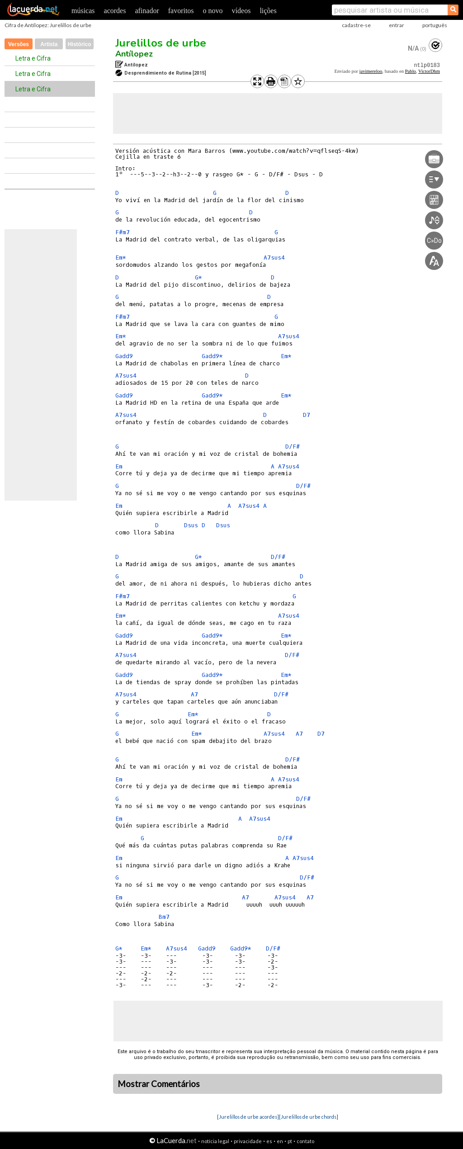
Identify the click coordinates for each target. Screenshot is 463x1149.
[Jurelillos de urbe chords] (308, 1117)
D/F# (292, 446)
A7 (194, 694)
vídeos (241, 10)
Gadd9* (212, 356)
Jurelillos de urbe (160, 43)
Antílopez (134, 53)
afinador (147, 10)
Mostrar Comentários (159, 1084)
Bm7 (164, 917)
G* (198, 277)
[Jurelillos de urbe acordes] (248, 1117)
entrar (396, 25)
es (269, 1141)
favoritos (181, 10)
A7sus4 (274, 257)
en (280, 1141)
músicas (83, 10)
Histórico (79, 44)
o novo (213, 10)
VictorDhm (429, 71)
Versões (18, 44)
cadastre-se (356, 25)
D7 (306, 415)
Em (119, 466)
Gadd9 (124, 356)
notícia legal (215, 1141)
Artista (48, 44)
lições (268, 10)
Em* (120, 257)
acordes (115, 10)
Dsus (191, 525)
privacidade (248, 1141)
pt (290, 1141)
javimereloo (370, 71)
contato (305, 1141)
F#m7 (122, 232)
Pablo (410, 71)
